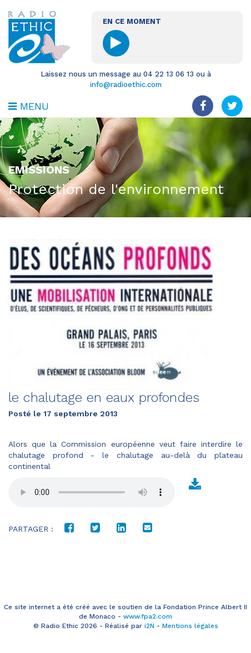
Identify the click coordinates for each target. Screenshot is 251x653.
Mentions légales (190, 626)
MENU (28, 106)
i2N (149, 626)
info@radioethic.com (126, 84)
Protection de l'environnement (116, 189)
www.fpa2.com (147, 616)
